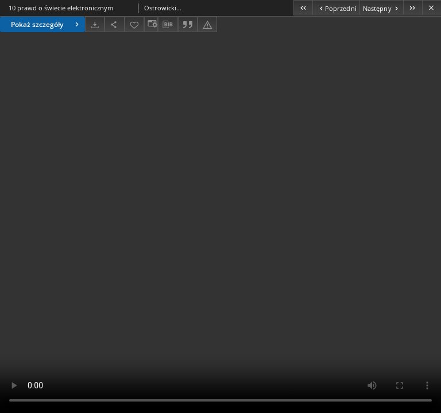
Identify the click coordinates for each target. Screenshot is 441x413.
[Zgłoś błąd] (207, 24)
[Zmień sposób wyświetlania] (151, 24)
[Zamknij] (431, 7)
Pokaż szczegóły (46, 24)
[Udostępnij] (114, 24)
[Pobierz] (95, 24)
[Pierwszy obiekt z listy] (302, 7)
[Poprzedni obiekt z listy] (335, 7)
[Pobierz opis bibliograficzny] (167, 25)
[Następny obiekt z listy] (381, 7)
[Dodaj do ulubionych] (134, 24)
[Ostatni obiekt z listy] (412, 7)
